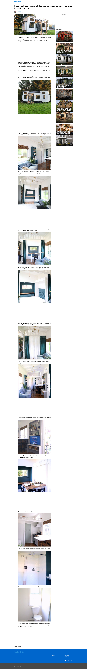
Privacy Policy (67, 655)
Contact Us (53, 655)
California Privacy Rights (69, 656)
